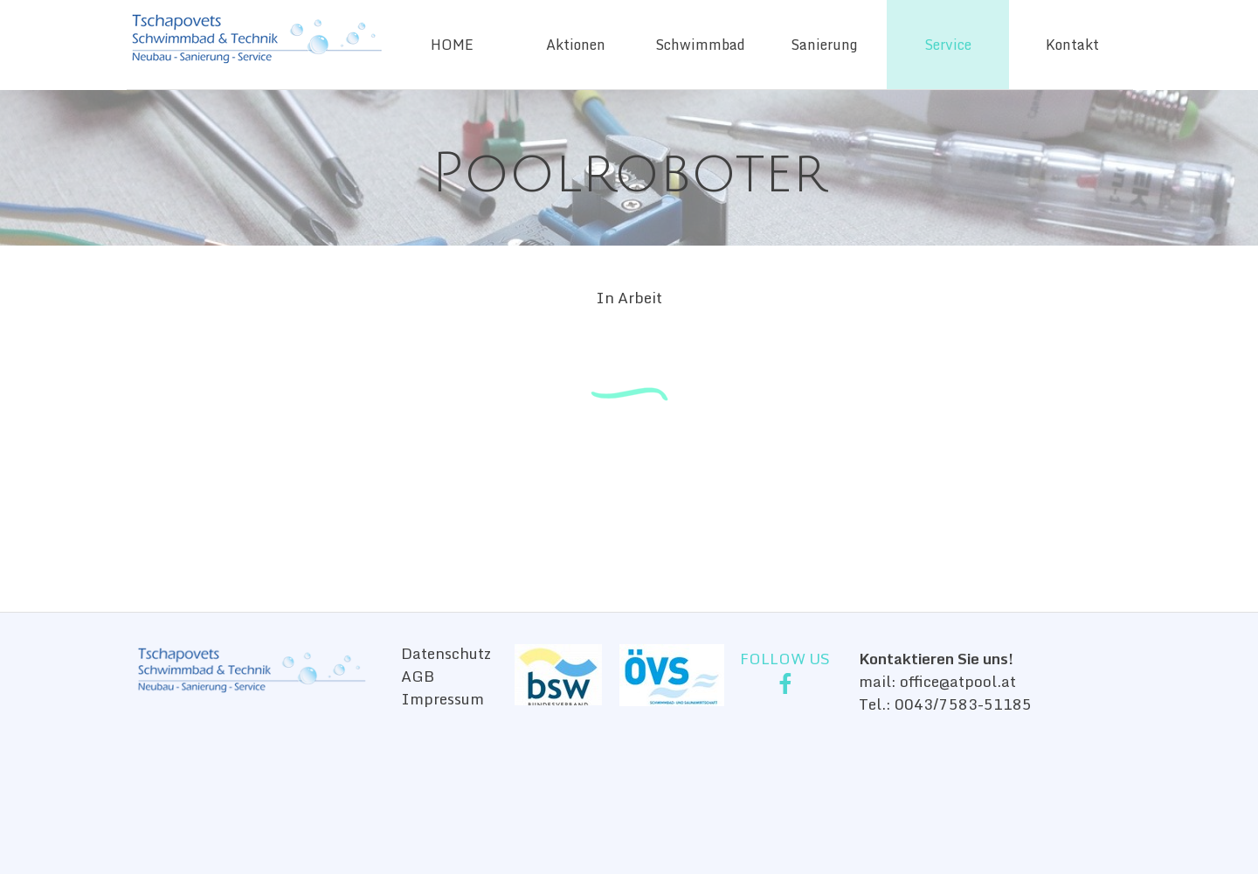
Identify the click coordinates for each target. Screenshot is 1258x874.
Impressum (442, 698)
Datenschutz (446, 653)
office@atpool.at (958, 681)
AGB (417, 675)
